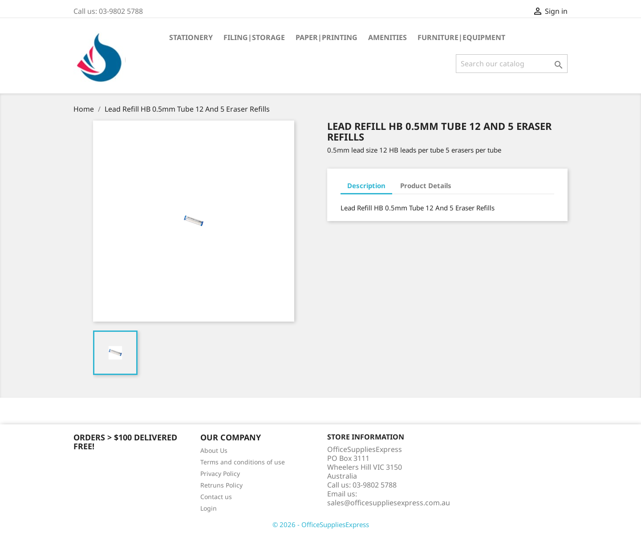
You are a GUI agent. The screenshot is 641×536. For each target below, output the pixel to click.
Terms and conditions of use (242, 462)
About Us (213, 450)
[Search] (512, 63)
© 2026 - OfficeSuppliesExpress (320, 524)
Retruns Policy (221, 485)
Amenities (387, 37)
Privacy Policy (220, 473)
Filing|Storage (254, 37)
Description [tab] (366, 185)
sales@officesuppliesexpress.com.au (388, 503)
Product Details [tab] (425, 185)
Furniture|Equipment (461, 37)
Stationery (191, 37)
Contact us (216, 496)
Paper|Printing (326, 37)
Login (208, 508)
